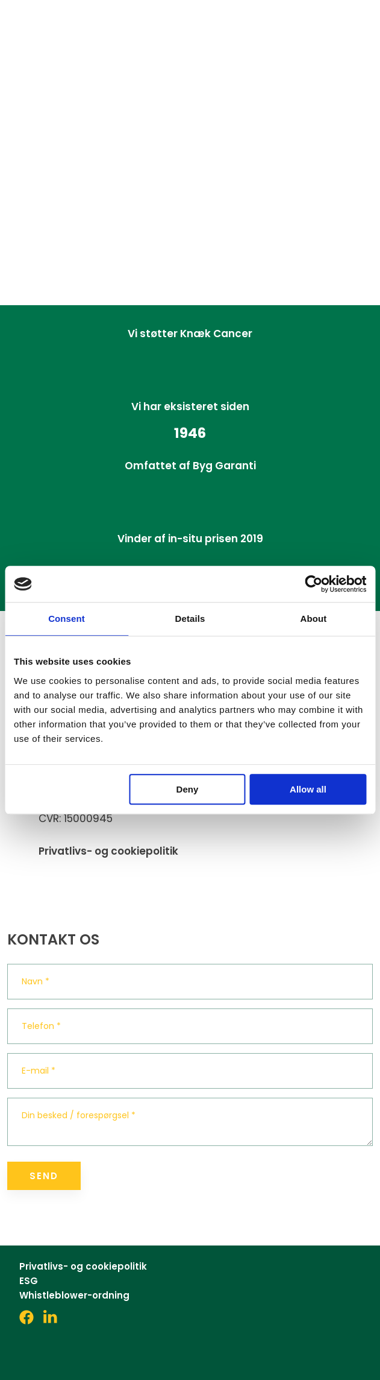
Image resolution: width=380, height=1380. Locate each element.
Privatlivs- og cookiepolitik (108, 851)
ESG (28, 1280)
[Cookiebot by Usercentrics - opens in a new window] (313, 584)
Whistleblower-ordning (74, 1295)
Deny (187, 789)
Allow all (308, 789)
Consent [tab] (66, 618)
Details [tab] (190, 618)
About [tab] (314, 618)
